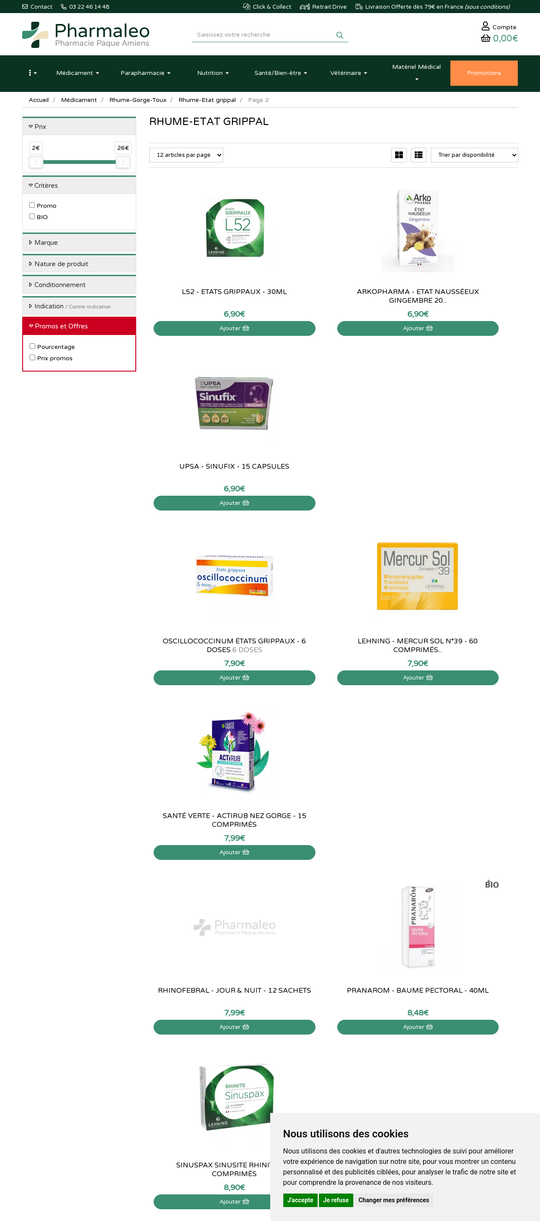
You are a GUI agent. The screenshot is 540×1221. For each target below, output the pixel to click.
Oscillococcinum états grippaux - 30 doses (461, 822)
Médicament (80, 102)
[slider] (35, 165)
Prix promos (51, 360)
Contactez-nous (254, 1031)
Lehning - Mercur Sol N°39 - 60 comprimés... (333, 473)
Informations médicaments (268, 1059)
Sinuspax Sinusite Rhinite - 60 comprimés (461, 647)
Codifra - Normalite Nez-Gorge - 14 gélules (333, 822)
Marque (46, 245)
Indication (72, 308)
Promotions (163, 1079)
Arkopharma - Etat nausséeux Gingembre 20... (334, 298)
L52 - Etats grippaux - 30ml (206, 294)
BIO (38, 219)
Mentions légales (255, 1088)
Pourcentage (52, 349)
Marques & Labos (171, 1059)
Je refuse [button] (336, 1200)
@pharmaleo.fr (63, 1057)
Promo (43, 208)
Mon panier (333, 1031)
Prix (40, 129)
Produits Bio (164, 1088)
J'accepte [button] (301, 1200)
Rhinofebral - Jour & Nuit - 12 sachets (206, 647)
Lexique (159, 1050)
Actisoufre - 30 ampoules (206, 818)
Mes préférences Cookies (351, 1088)
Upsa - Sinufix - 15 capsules (461, 298)
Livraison (245, 1079)
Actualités (161, 1041)
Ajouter (206, 330)
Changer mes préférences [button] (394, 1200)
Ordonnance (165, 1098)
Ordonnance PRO (171, 1107)
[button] (33, 75)
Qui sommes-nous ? (259, 1041)
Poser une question (258, 1050)
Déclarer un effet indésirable (269, 1069)
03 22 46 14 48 (261, 959)
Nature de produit (61, 266)
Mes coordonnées (342, 1059)
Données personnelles (262, 1107)
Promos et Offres (61, 329)
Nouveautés (164, 1069)
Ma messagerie (338, 1069)
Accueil (39, 102)
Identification (335, 1041)
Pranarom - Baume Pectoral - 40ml (333, 647)
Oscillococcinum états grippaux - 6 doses (206, 473)
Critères (46, 188)
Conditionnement (60, 287)
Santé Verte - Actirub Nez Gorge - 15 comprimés (461, 473)
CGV (239, 1098)
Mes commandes (340, 1050)
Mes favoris (333, 1079)
